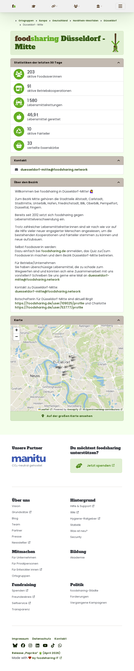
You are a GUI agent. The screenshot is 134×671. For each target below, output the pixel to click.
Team (16, 524)
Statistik (75, 525)
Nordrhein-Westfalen (85, 20)
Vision (16, 506)
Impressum (20, 639)
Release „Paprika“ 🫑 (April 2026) (36, 653)
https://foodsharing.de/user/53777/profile (49, 307)
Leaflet (43, 409)
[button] (55, 6)
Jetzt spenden (93, 465)
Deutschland (60, 20)
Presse (17, 536)
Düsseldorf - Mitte (33, 24)
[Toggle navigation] (120, 6)
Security (75, 537)
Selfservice (19, 603)
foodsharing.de (53, 251)
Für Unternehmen (24, 557)
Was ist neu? (79, 531)
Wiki (72, 512)
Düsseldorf (110, 20)
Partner (17, 530)
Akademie (77, 557)
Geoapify (72, 409)
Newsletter (19, 542)
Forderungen (79, 596)
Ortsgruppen (26, 20)
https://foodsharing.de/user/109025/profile (49, 303)
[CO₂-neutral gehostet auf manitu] (29, 458)
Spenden (18, 590)
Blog (15, 518)
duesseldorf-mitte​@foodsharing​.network (54, 169)
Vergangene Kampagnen (88, 602)
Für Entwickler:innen (25, 569)
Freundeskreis (22, 597)
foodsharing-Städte (84, 590)
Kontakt (60, 639)
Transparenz (21, 609)
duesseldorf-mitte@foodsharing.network (48, 291)
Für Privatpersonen (25, 563)
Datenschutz (41, 639)
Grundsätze (20, 512)
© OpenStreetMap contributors (101, 409)
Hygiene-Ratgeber (83, 518)
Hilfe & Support (80, 506)
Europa (43, 20)
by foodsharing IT (45, 658)
